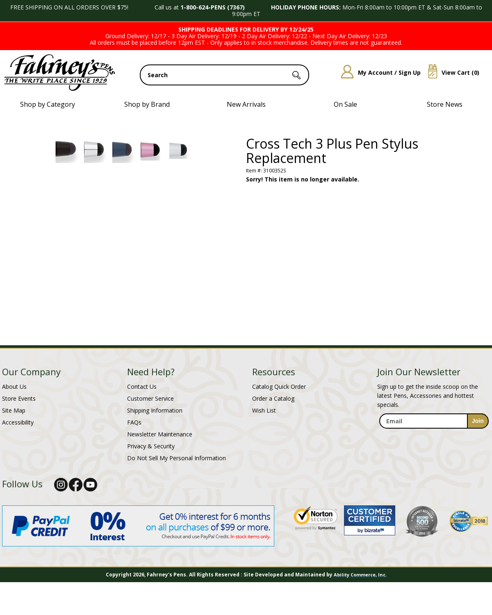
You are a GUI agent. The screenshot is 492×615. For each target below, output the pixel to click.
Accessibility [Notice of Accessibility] (18, 422)
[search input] (224, 74)
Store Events (19, 398)
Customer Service (150, 398)
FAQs (134, 422)
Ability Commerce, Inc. (360, 574)
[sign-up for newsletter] (478, 421)
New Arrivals (246, 104)
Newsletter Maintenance (159, 434)
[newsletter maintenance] (434, 437)
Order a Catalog (273, 398)
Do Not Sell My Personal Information (176, 458)
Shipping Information (154, 410)
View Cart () (450, 72)
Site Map (13, 410)
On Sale (345, 104)
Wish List (264, 410)
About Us (14, 386)
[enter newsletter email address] (433, 421)
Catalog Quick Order (279, 386)
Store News (444, 104)
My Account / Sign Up (378, 72)
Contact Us (142, 386)
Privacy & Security (151, 446)
